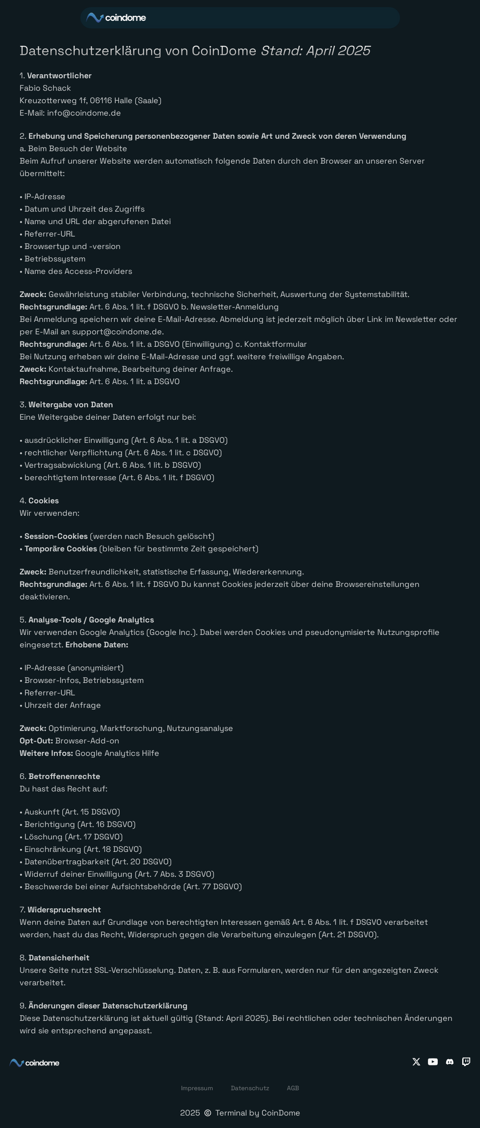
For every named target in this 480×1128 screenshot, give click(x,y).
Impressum (197, 1088)
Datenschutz (250, 1088)
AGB (293, 1088)
